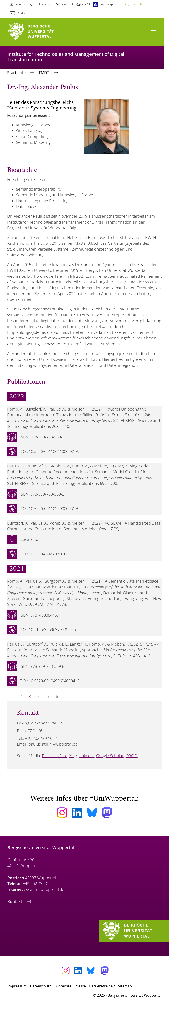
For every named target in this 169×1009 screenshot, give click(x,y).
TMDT (44, 72)
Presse (80, 986)
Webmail (67, 4)
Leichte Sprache (110, 4)
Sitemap (125, 986)
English (22, 13)
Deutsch (136, 4)
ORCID (132, 755)
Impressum (17, 986)
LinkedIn (86, 755)
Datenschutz (40, 986)
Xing (73, 755)
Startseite (17, 72)
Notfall (86, 4)
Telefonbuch (44, 4)
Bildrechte (62, 986)
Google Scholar (110, 755)
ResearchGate (54, 755)
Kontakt (15, 901)
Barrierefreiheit (102, 986)
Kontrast (21, 4)
